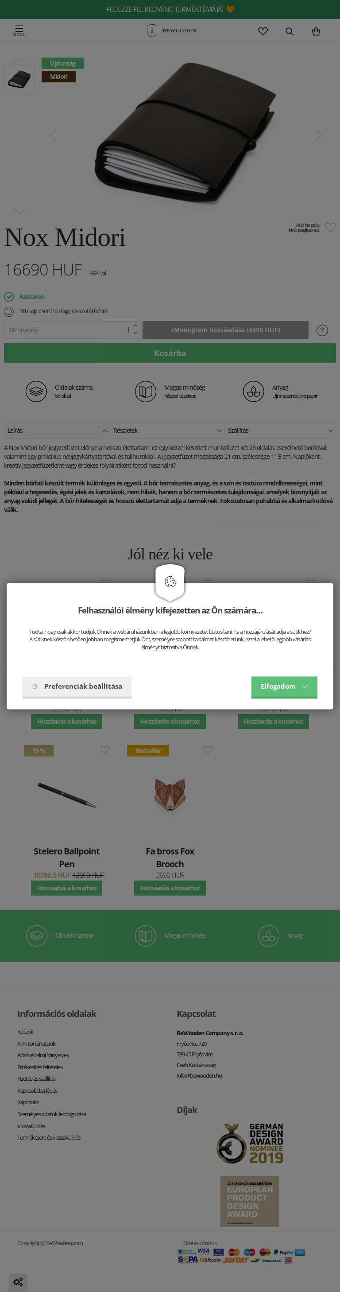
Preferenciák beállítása (77, 686)
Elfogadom (284, 686)
